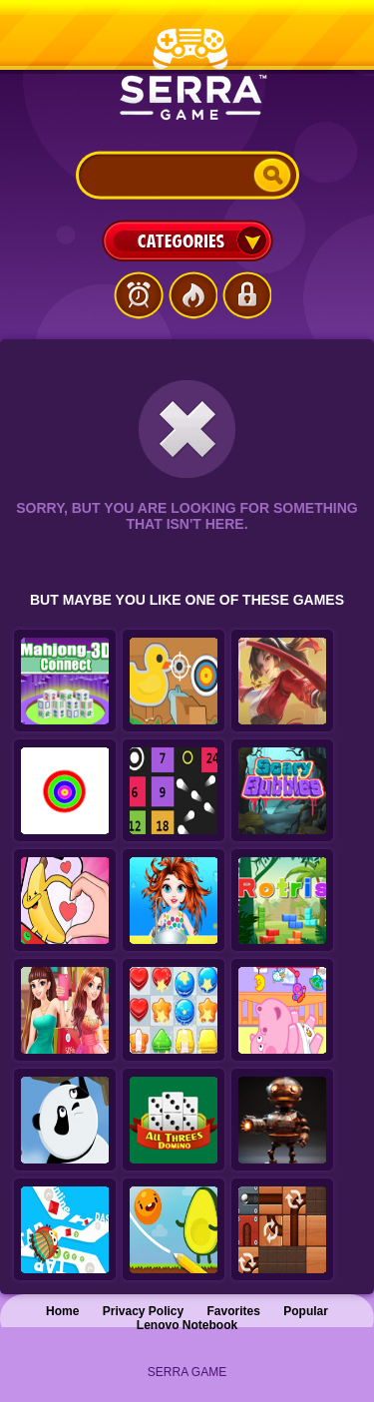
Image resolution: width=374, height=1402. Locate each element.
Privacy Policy (143, 1311)
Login (246, 295)
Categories (187, 240)
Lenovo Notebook (187, 1325)
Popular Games (192, 295)
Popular (305, 1311)
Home (62, 1311)
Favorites (233, 1311)
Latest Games (139, 295)
